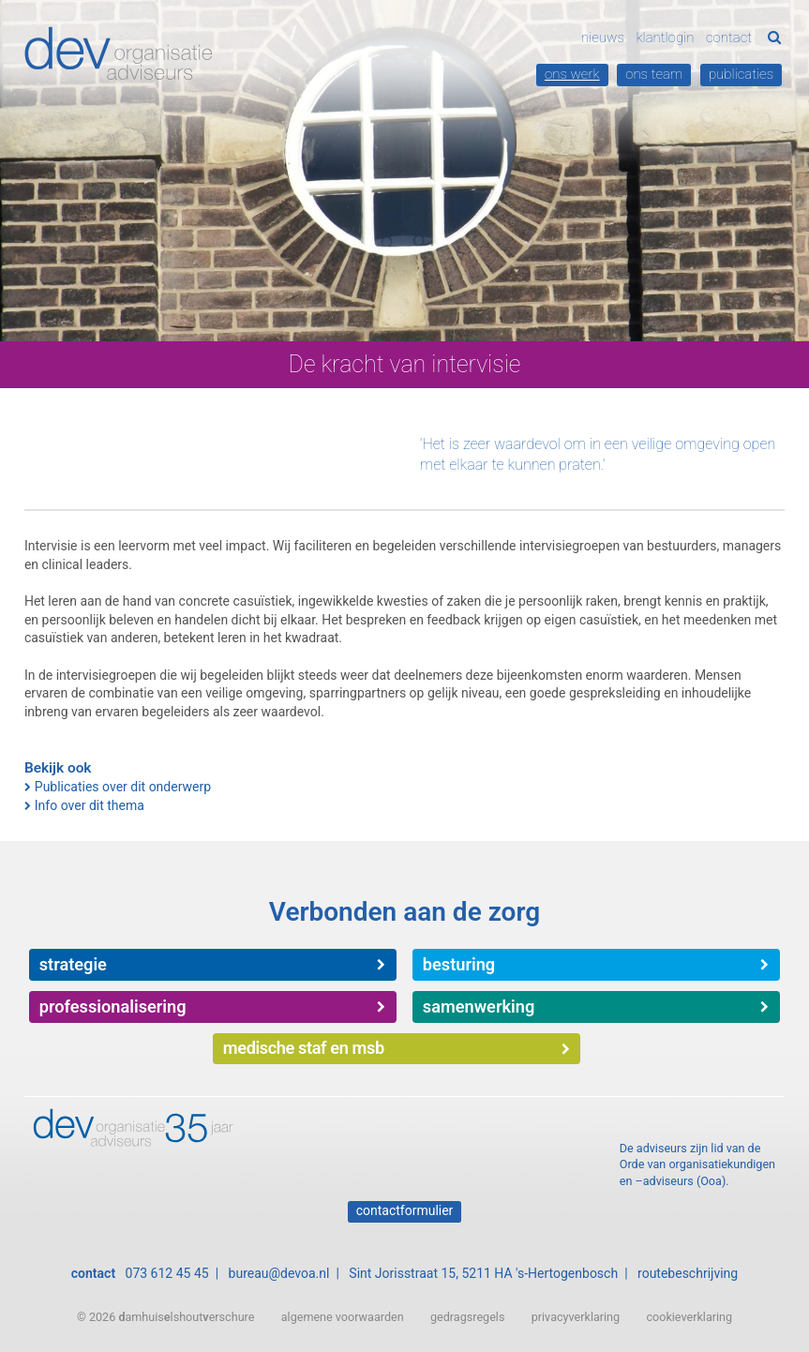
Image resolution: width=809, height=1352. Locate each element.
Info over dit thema (89, 805)
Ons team (653, 74)
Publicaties (741, 74)
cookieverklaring (689, 1317)
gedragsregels (467, 1317)
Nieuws (602, 37)
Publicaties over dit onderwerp (123, 786)
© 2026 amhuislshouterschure (166, 1317)
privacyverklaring (576, 1317)
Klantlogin (665, 37)
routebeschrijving (687, 1273)
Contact (729, 37)
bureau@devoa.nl (279, 1273)
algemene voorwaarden (342, 1317)
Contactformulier (405, 1210)
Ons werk (572, 74)
